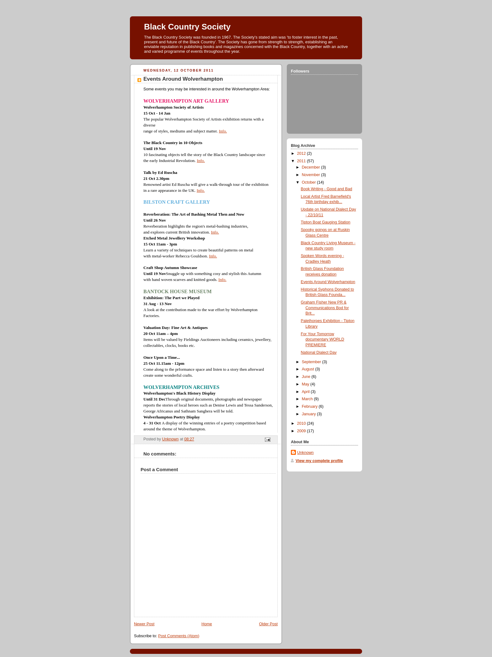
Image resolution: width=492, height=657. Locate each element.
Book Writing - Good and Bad (326, 189)
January (309, 414)
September (312, 362)
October (309, 182)
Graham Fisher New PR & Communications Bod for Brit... (325, 307)
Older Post (268, 624)
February (310, 406)
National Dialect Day (319, 352)
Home (206, 624)
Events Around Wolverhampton (328, 282)
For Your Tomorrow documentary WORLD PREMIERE (322, 339)
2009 (302, 431)
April (306, 392)
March (308, 399)
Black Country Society (187, 26)
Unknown (305, 452)
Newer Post (144, 624)
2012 (302, 153)
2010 (302, 423)
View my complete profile (319, 461)
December (311, 167)
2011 (302, 161)
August (308, 369)
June (307, 376)
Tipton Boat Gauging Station (325, 222)
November (311, 175)
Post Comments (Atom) (178, 636)
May (306, 384)
